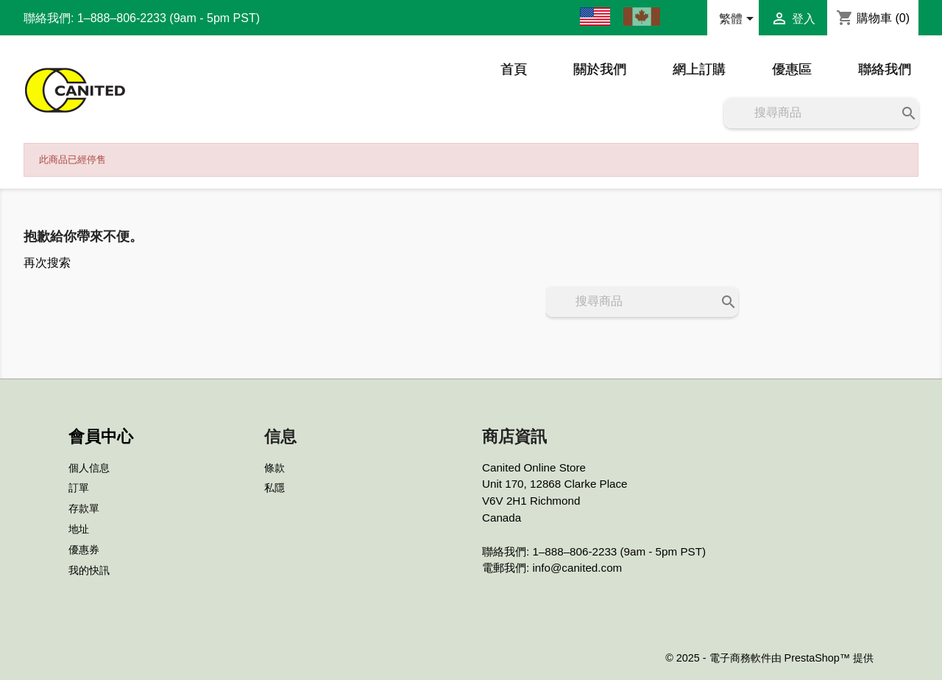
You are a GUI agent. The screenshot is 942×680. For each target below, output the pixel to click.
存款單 (83, 508)
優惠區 (792, 69)
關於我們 (599, 69)
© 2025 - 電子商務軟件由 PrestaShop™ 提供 (769, 658)
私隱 (274, 488)
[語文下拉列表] (739, 20)
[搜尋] (821, 112)
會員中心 (100, 436)
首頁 (513, 69)
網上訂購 (699, 69)
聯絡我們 (884, 69)
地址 (78, 529)
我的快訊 (89, 570)
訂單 (78, 488)
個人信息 (89, 468)
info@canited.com (577, 567)
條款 (274, 468)
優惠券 (83, 549)
